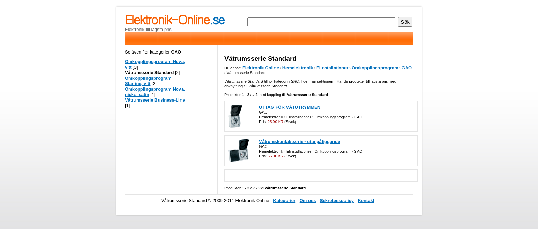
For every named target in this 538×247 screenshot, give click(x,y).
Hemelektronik (297, 67)
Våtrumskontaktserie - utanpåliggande (299, 141)
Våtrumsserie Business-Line (155, 100)
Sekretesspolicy (337, 200)
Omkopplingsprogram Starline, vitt (148, 80)
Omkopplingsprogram (375, 67)
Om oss (308, 200)
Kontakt (366, 200)
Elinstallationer (332, 67)
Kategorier (284, 200)
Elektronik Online (260, 67)
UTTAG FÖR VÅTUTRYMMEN (289, 107)
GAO (407, 67)
